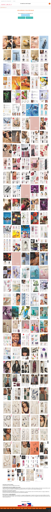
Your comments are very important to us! (25, 14)
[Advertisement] (25, 27)
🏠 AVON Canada (3, 7)
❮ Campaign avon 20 (21, 17)
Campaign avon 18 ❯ (29, 17)
